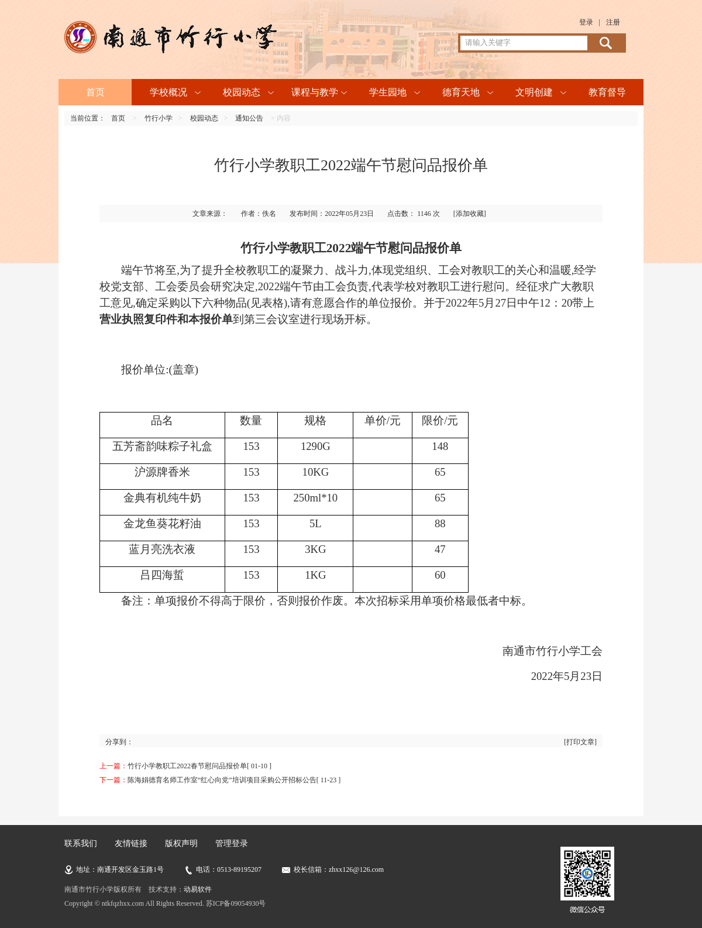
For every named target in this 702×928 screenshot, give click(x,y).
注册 (613, 22)
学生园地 (388, 92)
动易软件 (198, 889)
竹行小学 (158, 118)
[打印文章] (580, 742)
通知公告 (249, 118)
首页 (95, 92)
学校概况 (168, 92)
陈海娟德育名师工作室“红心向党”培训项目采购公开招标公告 (222, 780)
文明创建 (534, 92)
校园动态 (241, 92)
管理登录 (231, 843)
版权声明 (181, 843)
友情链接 (131, 843)
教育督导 (607, 92)
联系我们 (80, 843)
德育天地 (461, 92)
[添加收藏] (469, 213)
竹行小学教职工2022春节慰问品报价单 (187, 766)
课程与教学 (314, 92)
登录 (586, 22)
